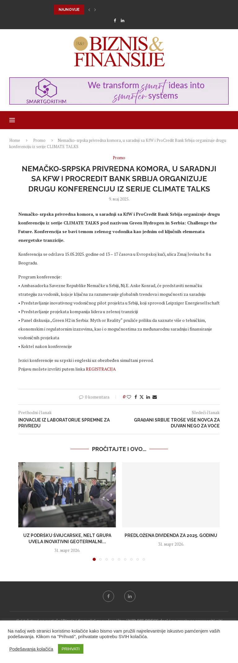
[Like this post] (129, 397)
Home (14, 140)
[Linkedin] (122, 20)
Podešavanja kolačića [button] (31, 649)
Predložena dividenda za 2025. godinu (171, 535)
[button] (89, 10)
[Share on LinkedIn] (148, 397)
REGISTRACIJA (101, 369)
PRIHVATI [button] (71, 649)
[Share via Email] (154, 397)
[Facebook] (115, 20)
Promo (39, 140)
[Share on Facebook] (135, 397)
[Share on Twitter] (141, 397)
